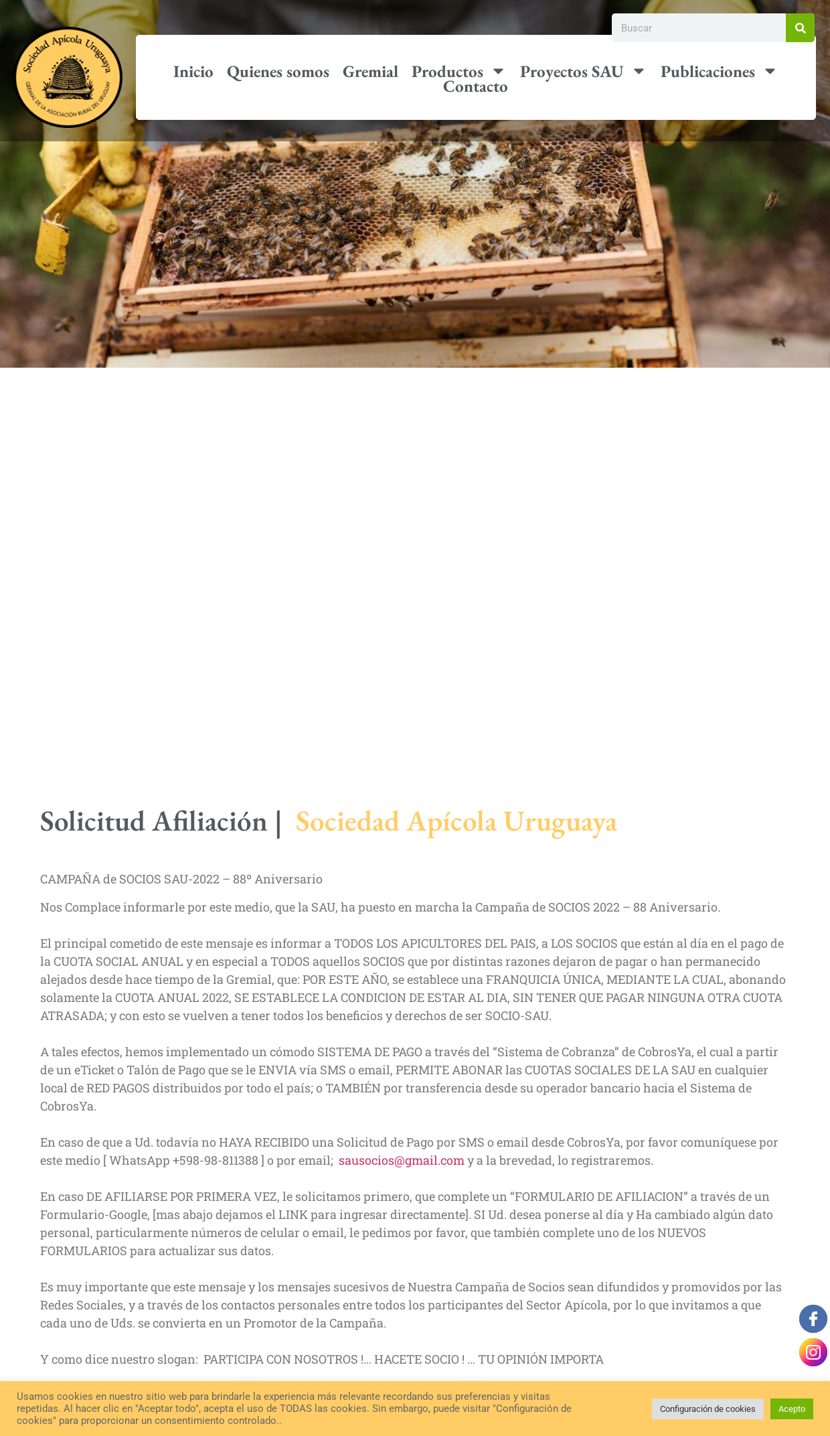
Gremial (370, 70)
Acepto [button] (791, 1409)
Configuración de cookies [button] (708, 1409)
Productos (459, 70)
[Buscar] (800, 27)
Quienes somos (278, 70)
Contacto (475, 85)
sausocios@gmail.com (402, 1160)
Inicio (193, 70)
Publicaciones (719, 70)
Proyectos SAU (583, 70)
